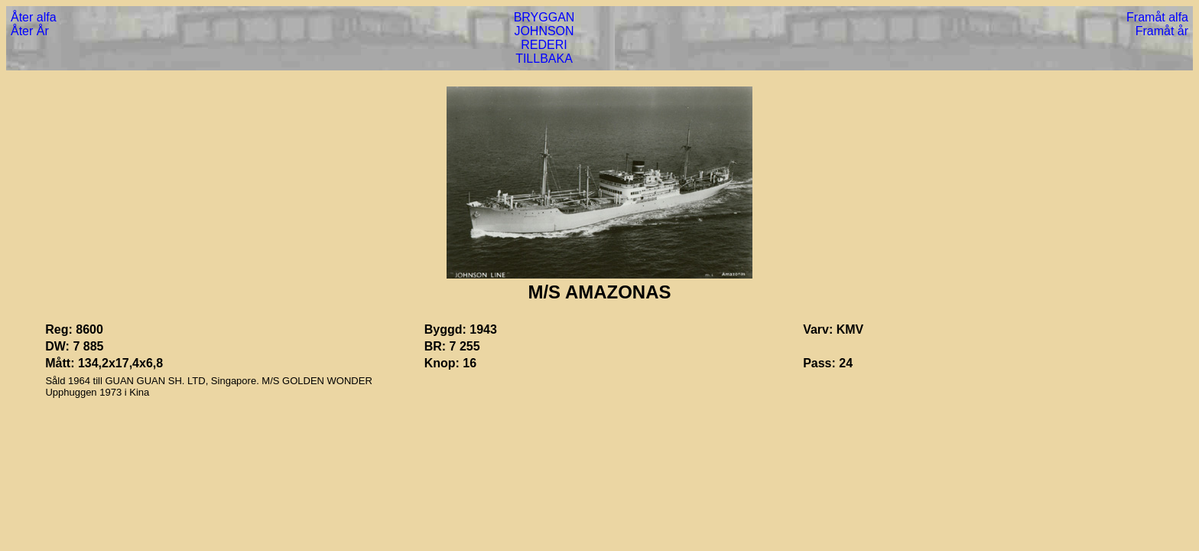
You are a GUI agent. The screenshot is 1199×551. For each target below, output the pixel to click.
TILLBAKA (544, 58)
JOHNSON (544, 30)
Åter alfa (34, 17)
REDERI (544, 44)
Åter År (30, 30)
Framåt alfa (1157, 17)
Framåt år (1162, 30)
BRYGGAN (544, 17)
